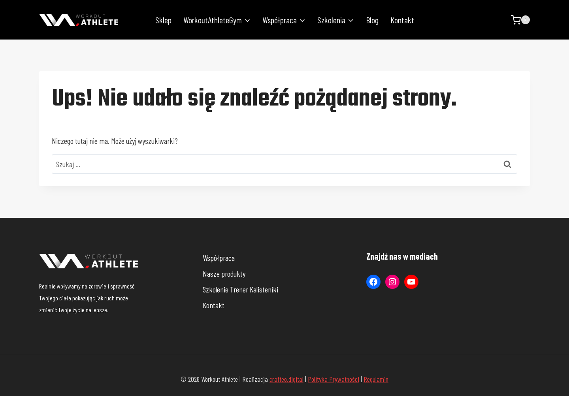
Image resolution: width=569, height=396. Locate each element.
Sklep (163, 20)
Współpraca (219, 257)
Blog (372, 20)
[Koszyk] (520, 20)
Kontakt (402, 20)
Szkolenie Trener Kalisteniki (240, 289)
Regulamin (376, 379)
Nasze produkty (224, 273)
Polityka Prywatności (333, 379)
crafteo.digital (286, 379)
